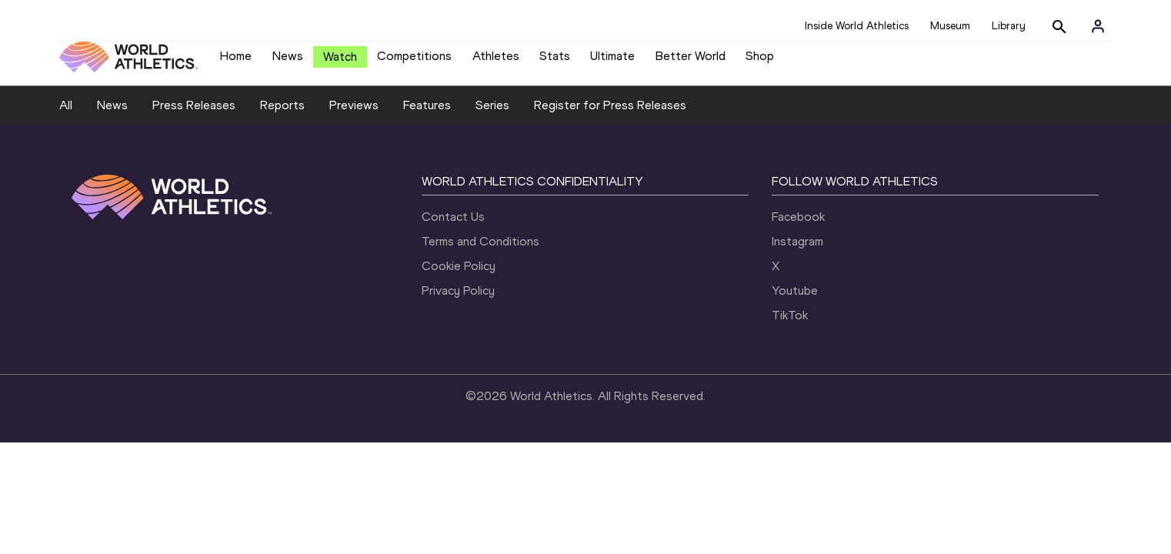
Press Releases (193, 116)
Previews (354, 116)
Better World (691, 62)
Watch (340, 62)
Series (492, 116)
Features (427, 116)
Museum (950, 25)
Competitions (414, 62)
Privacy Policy (458, 302)
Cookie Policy (458, 277)
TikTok (790, 326)
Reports (282, 116)
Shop (760, 62)
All (65, 116)
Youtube (795, 302)
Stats (554, 62)
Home (236, 62)
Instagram (797, 252)
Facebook (798, 228)
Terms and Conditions (480, 252)
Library (1009, 25)
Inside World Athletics (857, 25)
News (287, 62)
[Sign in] (1098, 26)
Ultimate (612, 62)
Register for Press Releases (610, 116)
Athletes (495, 62)
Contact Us (453, 228)
